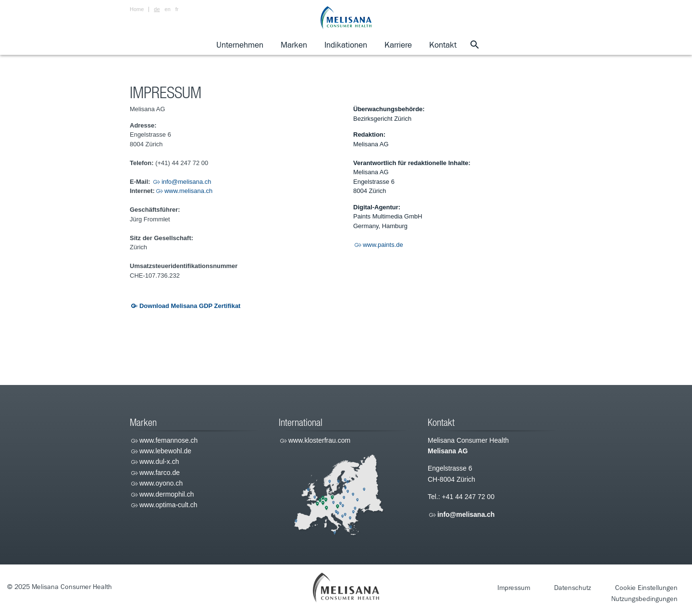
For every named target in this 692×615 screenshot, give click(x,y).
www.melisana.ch (188, 190)
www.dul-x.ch (159, 461)
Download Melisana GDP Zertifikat (189, 305)
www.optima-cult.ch (168, 505)
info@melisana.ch (186, 181)
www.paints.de (383, 244)
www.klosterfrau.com (319, 440)
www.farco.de (159, 472)
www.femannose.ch (168, 440)
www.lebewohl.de (165, 451)
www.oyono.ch (161, 483)
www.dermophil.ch (166, 494)
